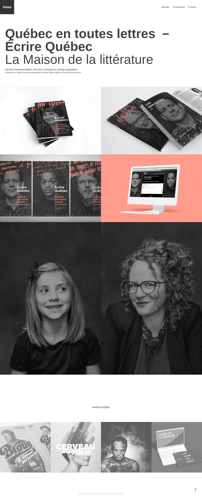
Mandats (165, 7)
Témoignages (178, 7)
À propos (192, 7)
